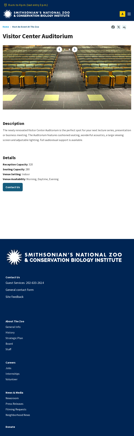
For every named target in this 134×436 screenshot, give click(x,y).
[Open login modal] (122, 14)
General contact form (20, 290)
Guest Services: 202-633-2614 (25, 283)
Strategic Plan (14, 338)
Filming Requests (16, 409)
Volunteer (11, 379)
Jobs (8, 368)
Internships (13, 373)
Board (9, 343)
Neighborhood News (18, 415)
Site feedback (15, 297)
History (10, 332)
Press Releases (14, 403)
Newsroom (12, 398)
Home (6, 26)
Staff (8, 349)
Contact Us (13, 187)
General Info (13, 327)
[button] (59, 49)
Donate (10, 426)
